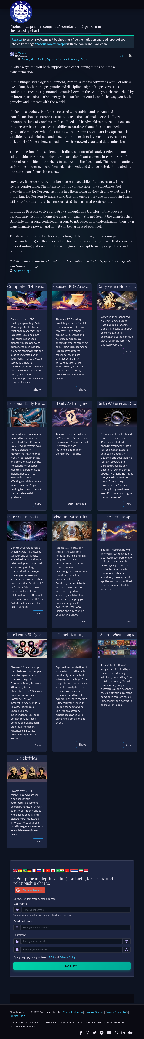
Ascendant (63, 59)
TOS (51, 957)
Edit (121, 56)
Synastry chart (29, 59)
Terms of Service (94, 1012)
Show (37, 389)
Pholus (41, 59)
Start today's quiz (77, 503)
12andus (22, 53)
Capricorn (52, 59)
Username (20, 904)
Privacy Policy (67, 957)
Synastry (74, 59)
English (84, 59)
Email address (22, 921)
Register (17, 40)
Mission (78, 1012)
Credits (14, 1016)
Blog (22, 1016)
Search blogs (20, 271)
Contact (67, 1012)
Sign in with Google (29, 890)
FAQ (125, 1012)
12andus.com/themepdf (50, 44)
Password (19, 935)
